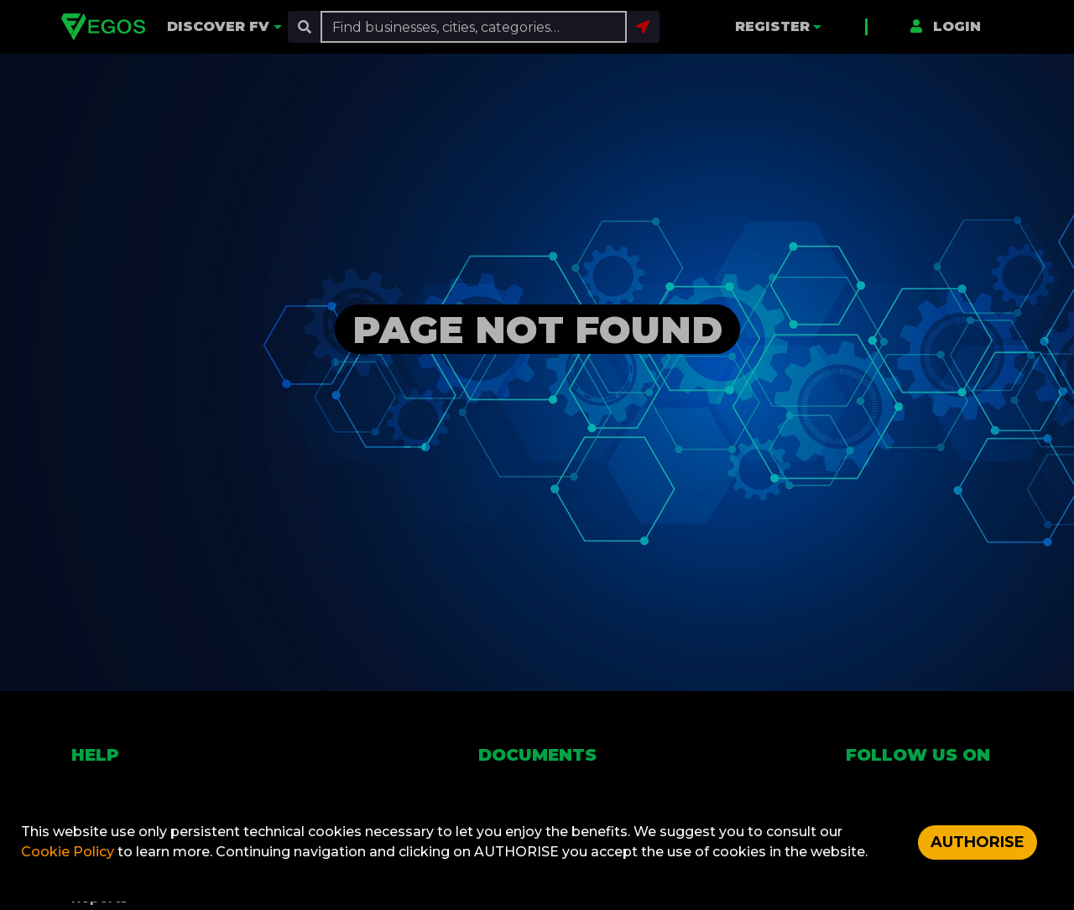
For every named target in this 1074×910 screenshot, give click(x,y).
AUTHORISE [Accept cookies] (977, 842)
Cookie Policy (69, 852)
